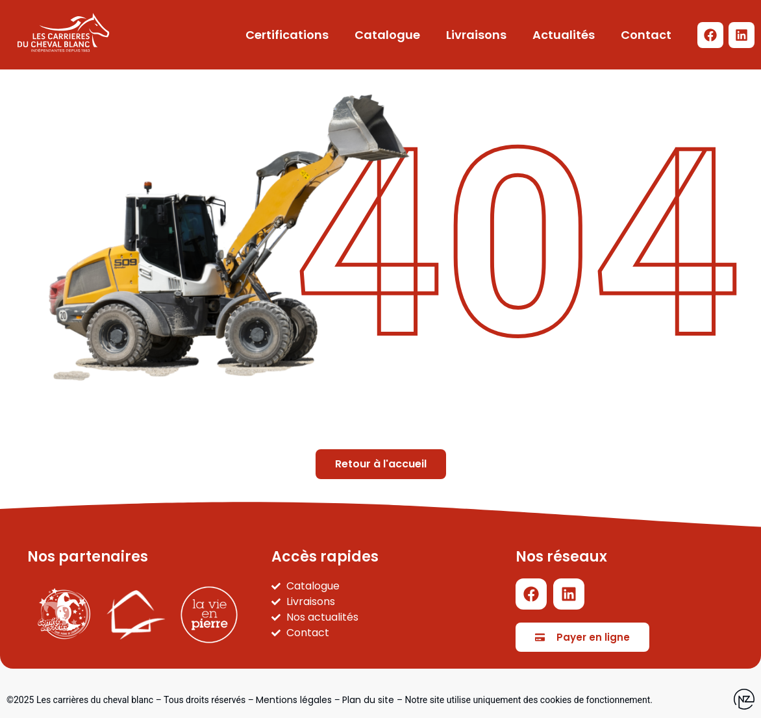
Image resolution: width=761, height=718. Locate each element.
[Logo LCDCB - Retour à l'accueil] (63, 32)
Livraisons (476, 35)
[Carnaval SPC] (64, 614)
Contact (646, 35)
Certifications (287, 35)
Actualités (563, 35)
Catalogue (387, 35)
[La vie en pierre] (209, 615)
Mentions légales (294, 699)
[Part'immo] (136, 614)
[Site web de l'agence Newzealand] (744, 699)
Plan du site (368, 699)
